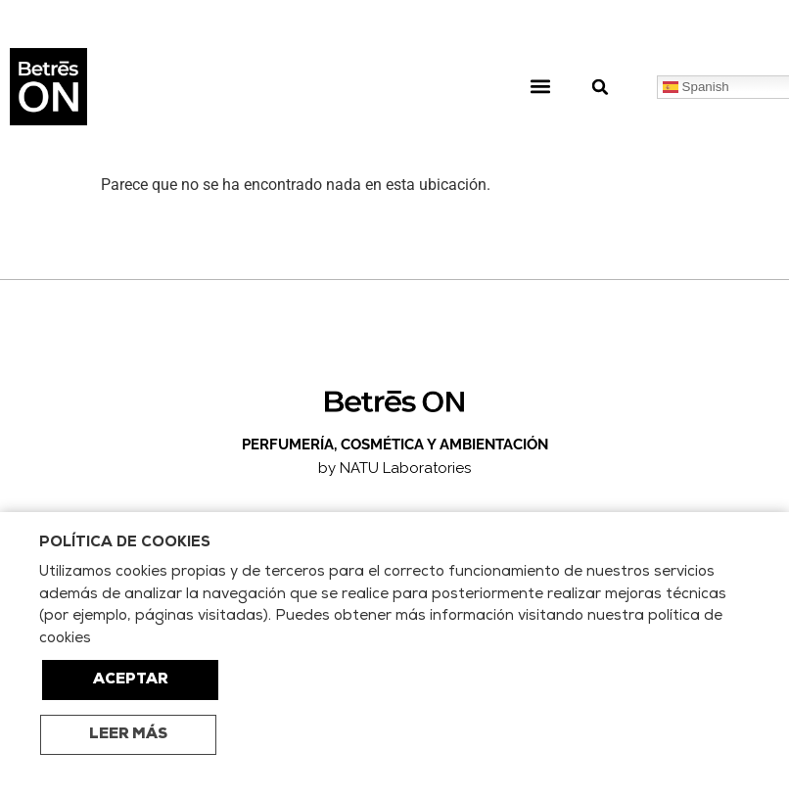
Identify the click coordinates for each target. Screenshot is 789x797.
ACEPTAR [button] (130, 680)
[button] (540, 86)
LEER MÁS (128, 734)
